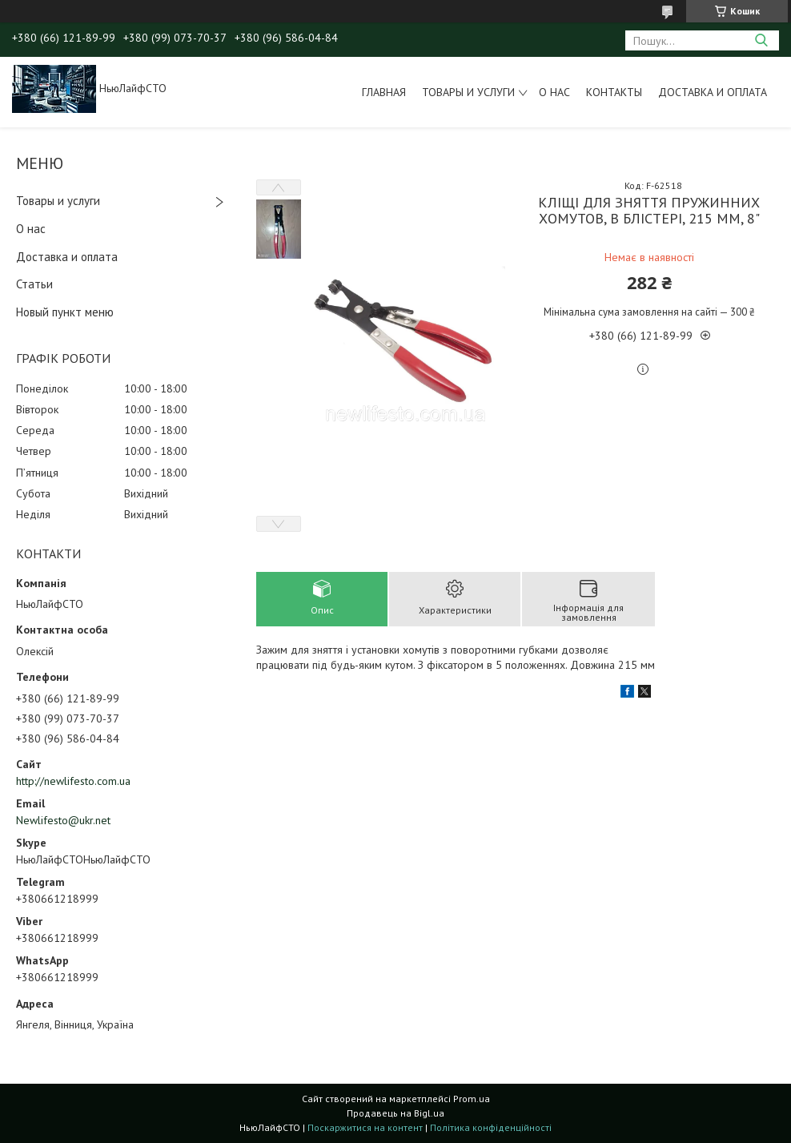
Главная (384, 92)
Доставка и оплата (712, 92)
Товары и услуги (468, 92)
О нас (554, 92)
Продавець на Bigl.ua (395, 1113)
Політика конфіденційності (491, 1127)
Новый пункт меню (65, 312)
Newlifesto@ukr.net (63, 820)
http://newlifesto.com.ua (73, 781)
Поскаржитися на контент (365, 1127)
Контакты (614, 92)
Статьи (34, 284)
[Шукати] (761, 40)
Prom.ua (471, 1099)
